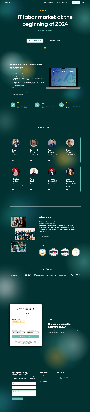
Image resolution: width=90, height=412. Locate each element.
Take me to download (35, 40)
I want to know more (55, 40)
